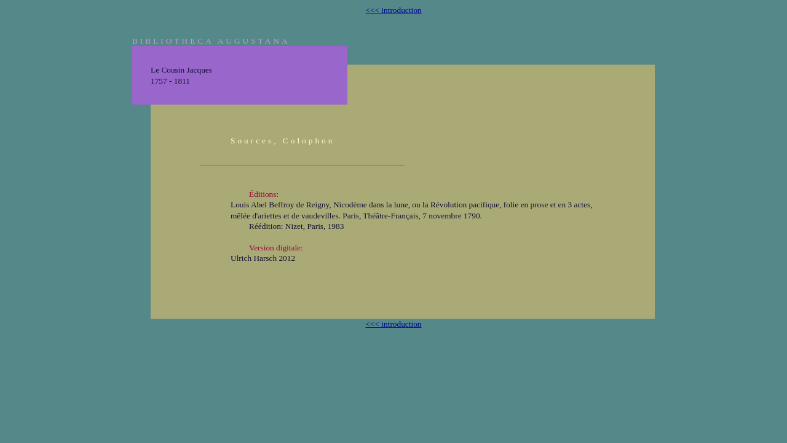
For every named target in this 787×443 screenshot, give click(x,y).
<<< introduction (393, 10)
